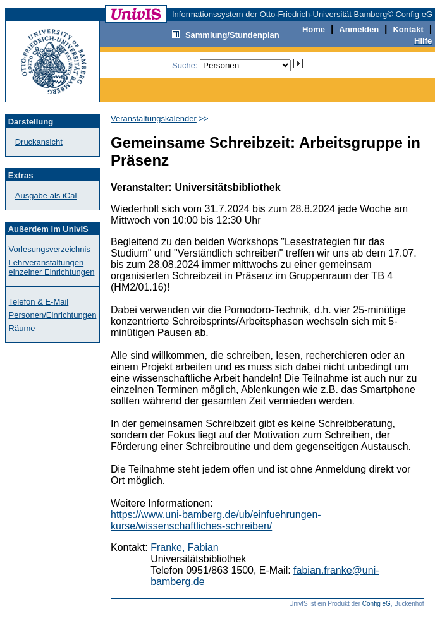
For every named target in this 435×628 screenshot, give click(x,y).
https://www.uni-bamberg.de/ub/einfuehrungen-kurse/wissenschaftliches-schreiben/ (216, 520)
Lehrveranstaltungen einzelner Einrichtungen (52, 267)
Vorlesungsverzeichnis (49, 249)
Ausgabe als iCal (46, 195)
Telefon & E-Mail (39, 301)
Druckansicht (39, 142)
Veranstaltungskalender (154, 118)
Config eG (376, 603)
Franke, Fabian (184, 547)
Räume (22, 328)
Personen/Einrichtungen (53, 315)
